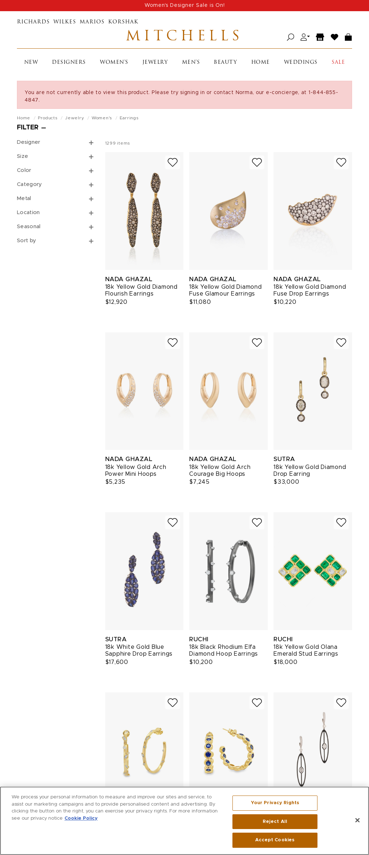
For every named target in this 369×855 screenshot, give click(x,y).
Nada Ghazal (129, 279)
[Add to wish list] (172, 162)
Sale (338, 62)
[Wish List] (334, 37)
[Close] (357, 820)
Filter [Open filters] (28, 127)
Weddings (300, 62)
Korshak (123, 22)
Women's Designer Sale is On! (185, 5)
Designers (69, 62)
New (31, 62)
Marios (92, 22)
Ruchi (199, 639)
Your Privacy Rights (275, 803)
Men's (191, 62)
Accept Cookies (274, 840)
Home (260, 62)
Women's (114, 62)
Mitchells (184, 37)
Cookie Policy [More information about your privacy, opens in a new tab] (81, 818)
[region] (184, 821)
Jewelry (155, 62)
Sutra (284, 459)
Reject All (275, 821)
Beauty (225, 62)
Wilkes (64, 22)
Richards (33, 22)
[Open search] (290, 37)
